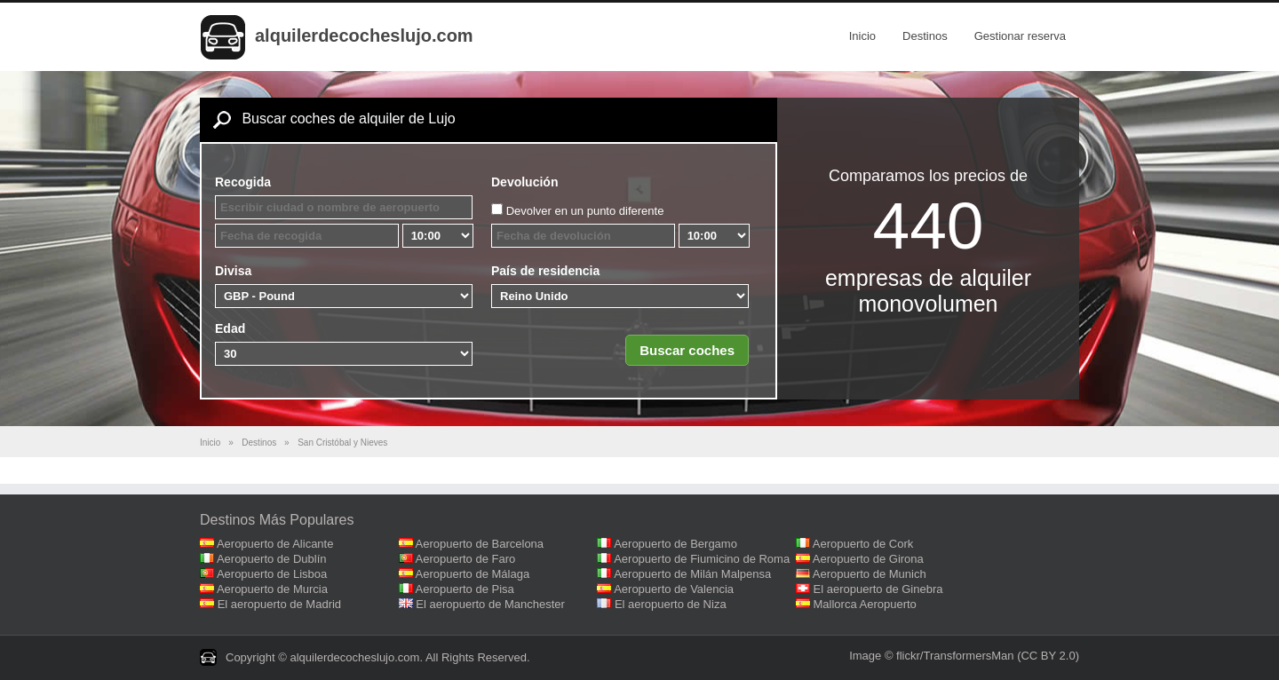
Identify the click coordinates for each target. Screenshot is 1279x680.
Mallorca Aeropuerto (865, 604)
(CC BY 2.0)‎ (1048, 655)
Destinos (925, 36)
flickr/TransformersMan (954, 655)
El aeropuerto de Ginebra (878, 589)
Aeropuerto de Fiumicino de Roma (702, 558)
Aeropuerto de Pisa (465, 589)
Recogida (243, 182)
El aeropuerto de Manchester (490, 604)
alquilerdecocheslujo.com (364, 35)
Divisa (233, 271)
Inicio (862, 36)
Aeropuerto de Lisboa (272, 574)
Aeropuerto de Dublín (272, 558)
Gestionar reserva (1020, 36)
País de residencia (545, 271)
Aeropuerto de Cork (863, 543)
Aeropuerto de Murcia (272, 589)
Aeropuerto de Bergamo (675, 543)
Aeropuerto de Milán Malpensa (692, 574)
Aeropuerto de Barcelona (480, 543)
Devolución (524, 182)
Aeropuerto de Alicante (275, 543)
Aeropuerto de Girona (868, 558)
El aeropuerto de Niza (671, 604)
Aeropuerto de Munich (869, 574)
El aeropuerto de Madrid (279, 604)
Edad (230, 328)
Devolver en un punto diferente (585, 210)
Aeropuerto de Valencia (674, 589)
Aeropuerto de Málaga (473, 574)
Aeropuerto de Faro (466, 558)
